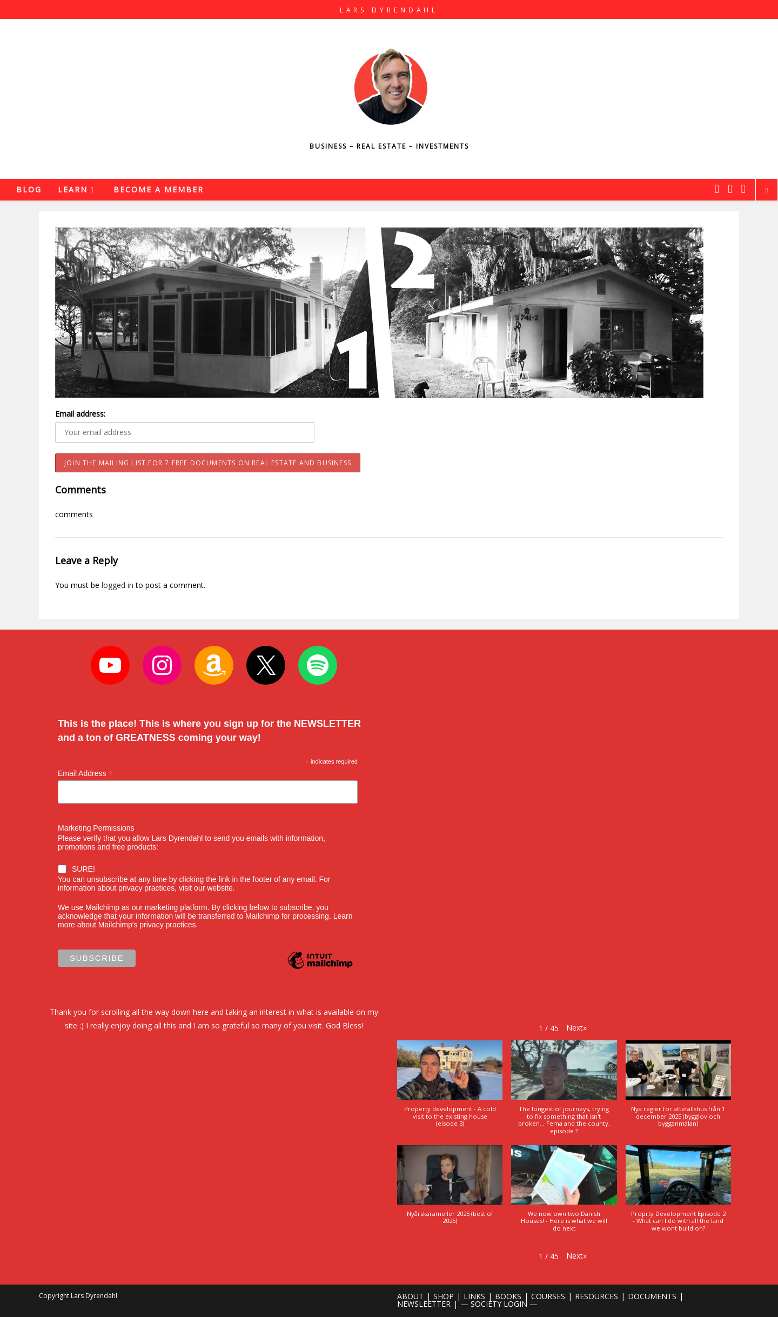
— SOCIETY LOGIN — (499, 1304)
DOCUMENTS (652, 1296)
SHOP (443, 1296)
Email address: (80, 414)
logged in (117, 585)
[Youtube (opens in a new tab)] (743, 188)
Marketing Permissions (96, 828)
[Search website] (766, 190)
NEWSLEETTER (424, 1304)
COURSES (548, 1296)
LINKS (474, 1296)
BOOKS (508, 1296)
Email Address (85, 773)
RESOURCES (596, 1296)
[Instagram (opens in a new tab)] (729, 188)
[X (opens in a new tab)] (716, 188)
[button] (576, 1027)
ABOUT (410, 1296)
